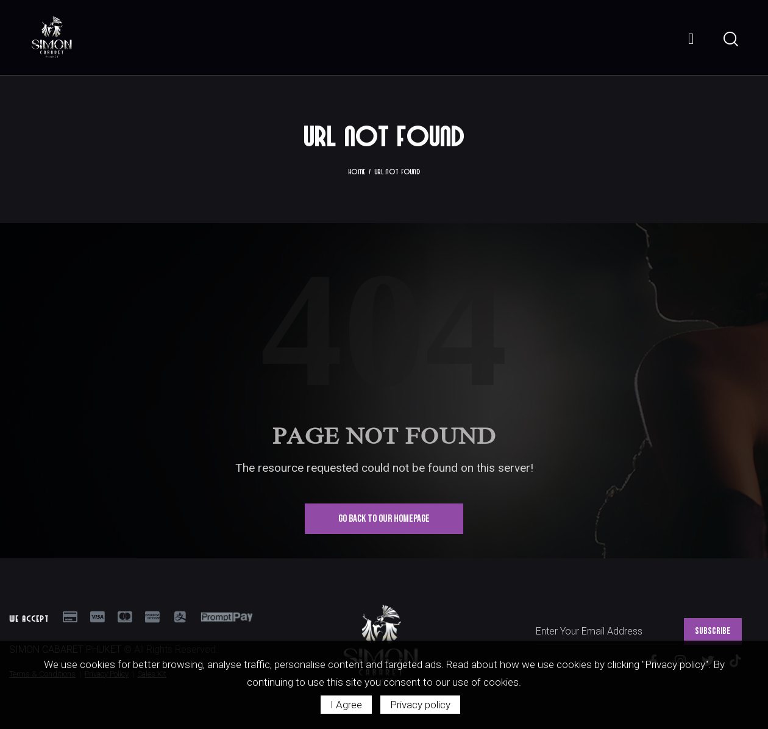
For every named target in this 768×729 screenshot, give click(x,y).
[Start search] (730, 39)
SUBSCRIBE (713, 630)
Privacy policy (420, 705)
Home (356, 170)
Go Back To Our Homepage (384, 518)
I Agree (346, 705)
